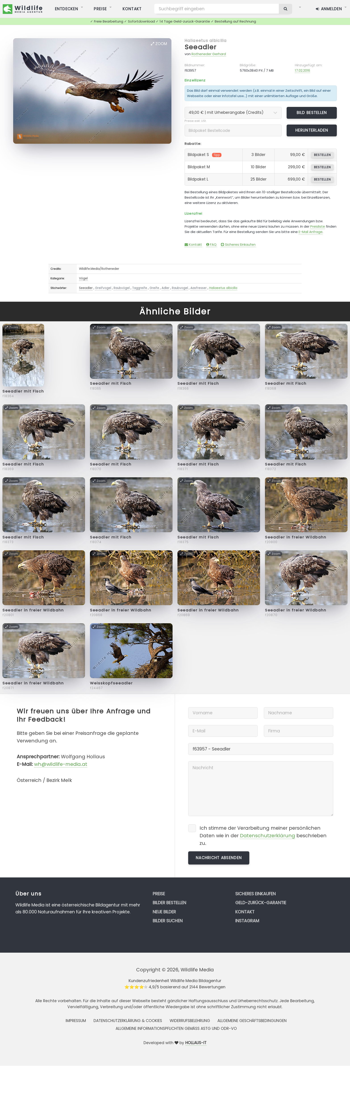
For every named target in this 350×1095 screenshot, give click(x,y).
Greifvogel (103, 288)
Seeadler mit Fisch (23, 391)
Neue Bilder (164, 912)
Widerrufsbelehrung (190, 1020)
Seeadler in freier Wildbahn (295, 537)
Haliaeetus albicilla (206, 40)
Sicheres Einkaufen (238, 244)
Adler (165, 288)
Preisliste (317, 226)
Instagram (247, 921)
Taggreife (139, 288)
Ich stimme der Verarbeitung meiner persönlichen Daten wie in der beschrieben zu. (263, 835)
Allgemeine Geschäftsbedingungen (252, 1020)
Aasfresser (198, 288)
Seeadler (201, 47)
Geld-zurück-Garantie (260, 903)
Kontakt (193, 244)
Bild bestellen (312, 112)
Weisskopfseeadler (111, 683)
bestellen (322, 155)
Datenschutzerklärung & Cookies (128, 1020)
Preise (159, 894)
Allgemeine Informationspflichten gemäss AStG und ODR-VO (176, 1028)
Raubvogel (180, 288)
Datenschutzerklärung (267, 835)
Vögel (83, 278)
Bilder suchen (168, 921)
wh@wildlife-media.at (60, 764)
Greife (154, 288)
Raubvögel (122, 288)
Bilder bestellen (169, 903)
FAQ (211, 244)
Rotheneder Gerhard (209, 54)
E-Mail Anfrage (311, 231)
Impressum (76, 1020)
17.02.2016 (302, 70)
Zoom (159, 43)
